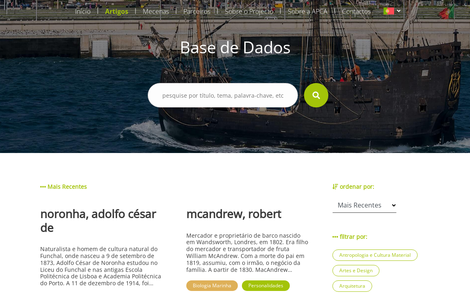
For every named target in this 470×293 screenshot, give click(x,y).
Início (83, 11)
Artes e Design (356, 270)
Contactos (356, 11)
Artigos (116, 11)
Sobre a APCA (308, 11)
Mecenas (156, 11)
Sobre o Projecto (249, 11)
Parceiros (196, 11)
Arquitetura (352, 285)
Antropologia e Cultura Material (375, 254)
